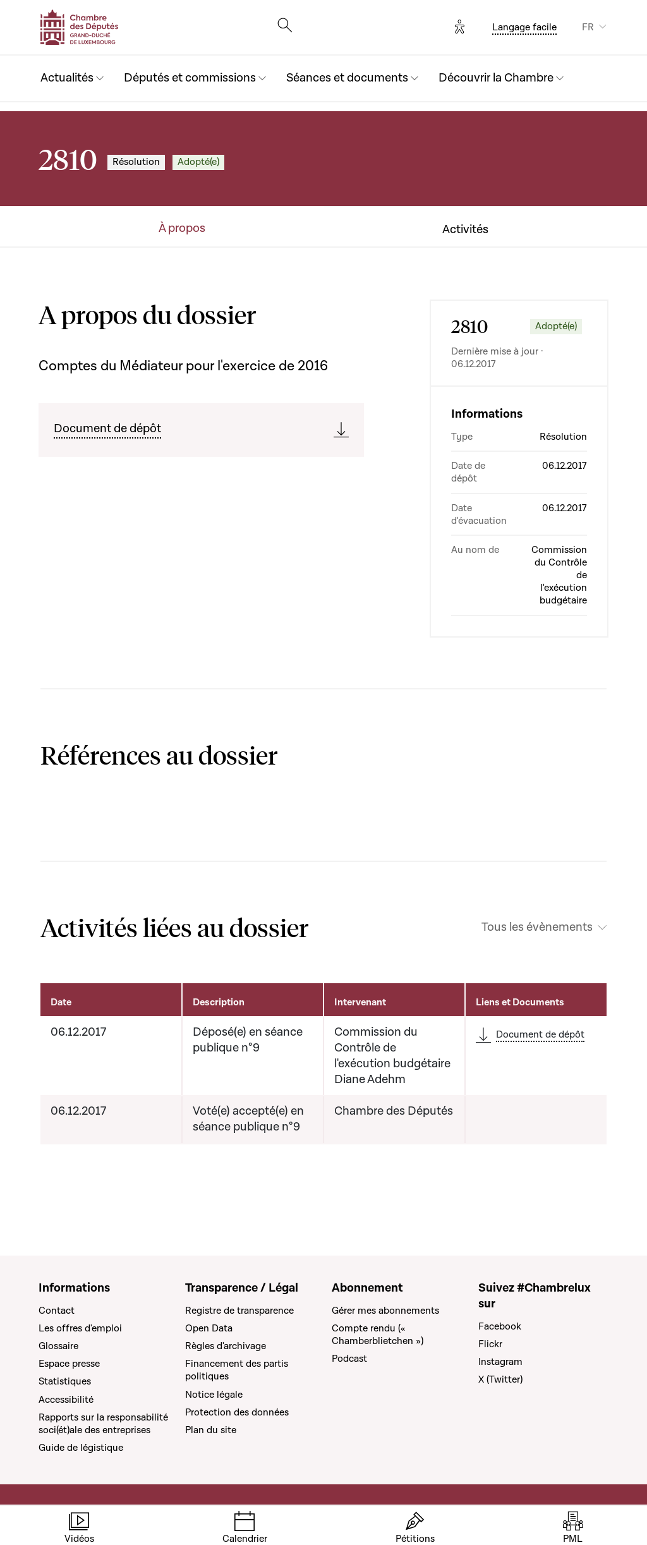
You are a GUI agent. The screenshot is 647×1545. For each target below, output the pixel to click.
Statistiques (65, 1381)
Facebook (499, 1326)
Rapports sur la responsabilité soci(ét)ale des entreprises (103, 1423)
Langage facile (524, 27)
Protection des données (237, 1412)
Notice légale (214, 1394)
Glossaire (58, 1346)
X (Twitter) (500, 1379)
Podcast (349, 1358)
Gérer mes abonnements (385, 1310)
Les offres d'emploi (80, 1328)
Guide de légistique (81, 1447)
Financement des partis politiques (236, 1370)
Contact (57, 1310)
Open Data (209, 1328)
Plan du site (210, 1430)
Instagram (500, 1361)
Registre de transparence (239, 1310)
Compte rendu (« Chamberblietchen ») (377, 1334)
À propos (182, 228)
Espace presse (69, 1363)
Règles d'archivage (225, 1346)
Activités (465, 230)
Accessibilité (66, 1399)
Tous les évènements (537, 927)
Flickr (490, 1344)
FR (588, 27)
